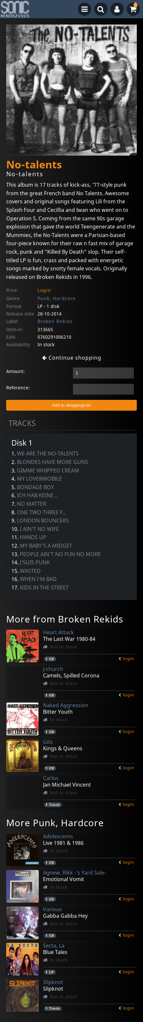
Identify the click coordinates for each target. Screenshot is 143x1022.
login (128, 658)
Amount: (15, 371)
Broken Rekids (55, 321)
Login (44, 290)
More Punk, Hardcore (55, 822)
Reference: (18, 387)
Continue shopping (71, 357)
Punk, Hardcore (56, 298)
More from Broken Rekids (64, 619)
